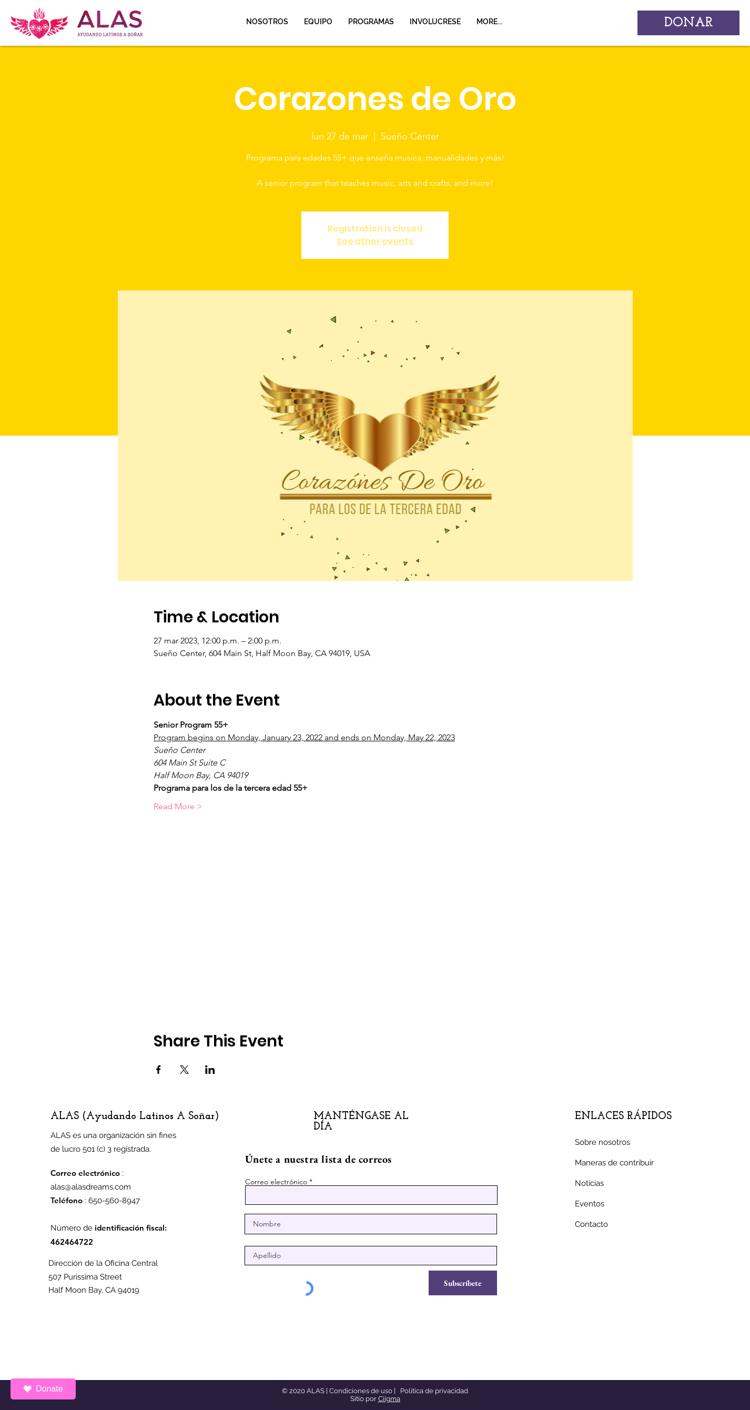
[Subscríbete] (463, 1283)
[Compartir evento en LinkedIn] (210, 1069)
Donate (43, 1388)
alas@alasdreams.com (90, 1187)
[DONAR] (688, 23)
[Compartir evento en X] (184, 1069)
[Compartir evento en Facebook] (159, 1069)
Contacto (591, 1224)
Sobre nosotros (602, 1142)
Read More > (178, 806)
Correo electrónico (276, 1181)
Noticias (589, 1183)
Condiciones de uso (360, 1391)
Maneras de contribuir (614, 1162)
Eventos (589, 1203)
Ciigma (389, 1399)
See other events (375, 241)
